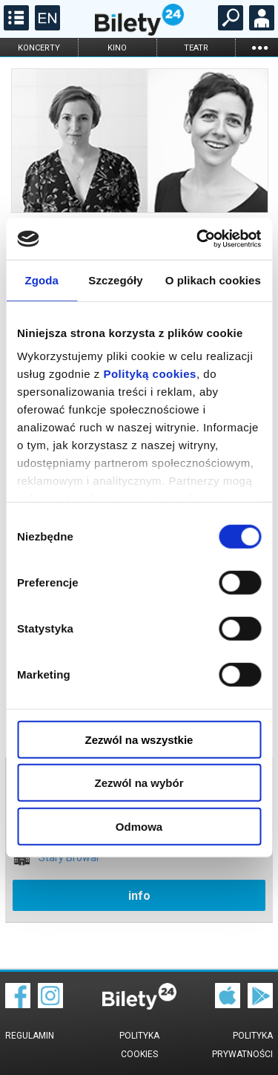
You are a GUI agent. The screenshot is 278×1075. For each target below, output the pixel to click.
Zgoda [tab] (41, 279)
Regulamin (29, 1035)
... (259, 47)
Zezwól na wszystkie (139, 739)
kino (117, 48)
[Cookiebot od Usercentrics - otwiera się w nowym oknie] (198, 239)
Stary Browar (69, 857)
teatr (196, 48)
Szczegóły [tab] (115, 279)
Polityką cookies (149, 373)
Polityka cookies (139, 1044)
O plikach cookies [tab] (213, 279)
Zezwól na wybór (138, 783)
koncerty (39, 48)
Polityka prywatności (242, 1044)
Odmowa (139, 826)
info (139, 896)
